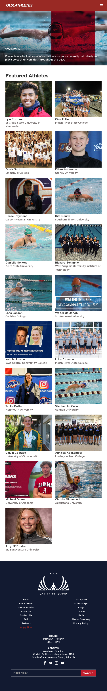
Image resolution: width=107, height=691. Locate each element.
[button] (101, 5)
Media (81, 615)
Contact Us (26, 615)
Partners (26, 623)
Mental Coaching (81, 619)
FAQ (26, 619)
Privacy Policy (81, 623)
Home (26, 599)
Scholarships (81, 603)
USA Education (26, 607)
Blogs (81, 607)
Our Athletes (26, 603)
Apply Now (26, 627)
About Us (26, 611)
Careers (81, 611)
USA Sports (81, 599)
